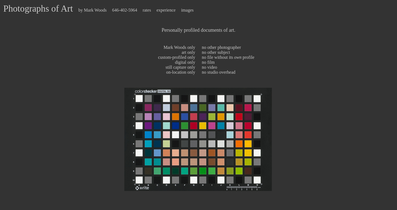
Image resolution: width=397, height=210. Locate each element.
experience (166, 10)
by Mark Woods (92, 10)
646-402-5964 (125, 10)
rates (147, 10)
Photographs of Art (38, 8)
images (187, 10)
